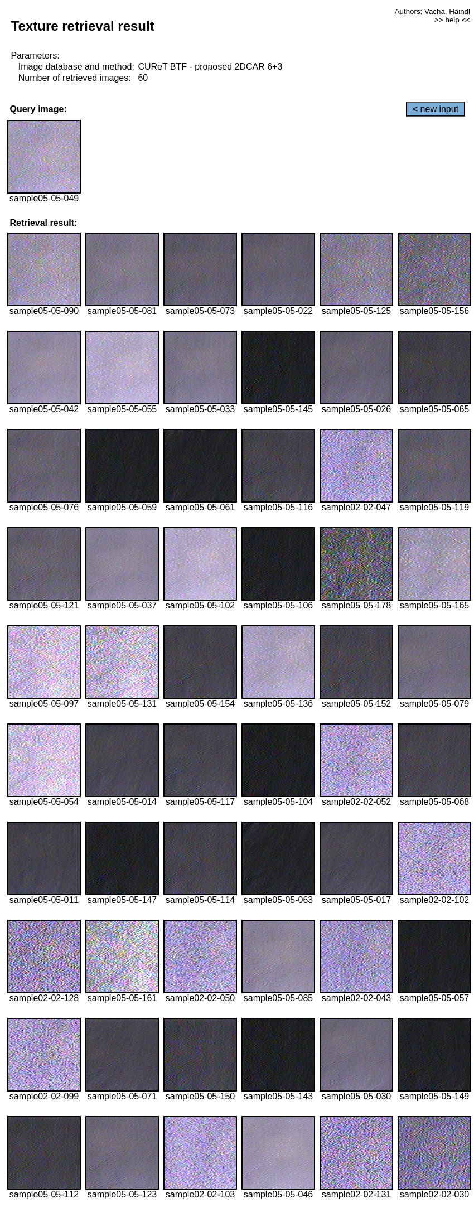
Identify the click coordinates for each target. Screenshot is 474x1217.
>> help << (452, 20)
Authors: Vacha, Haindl (432, 11)
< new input (435, 109)
